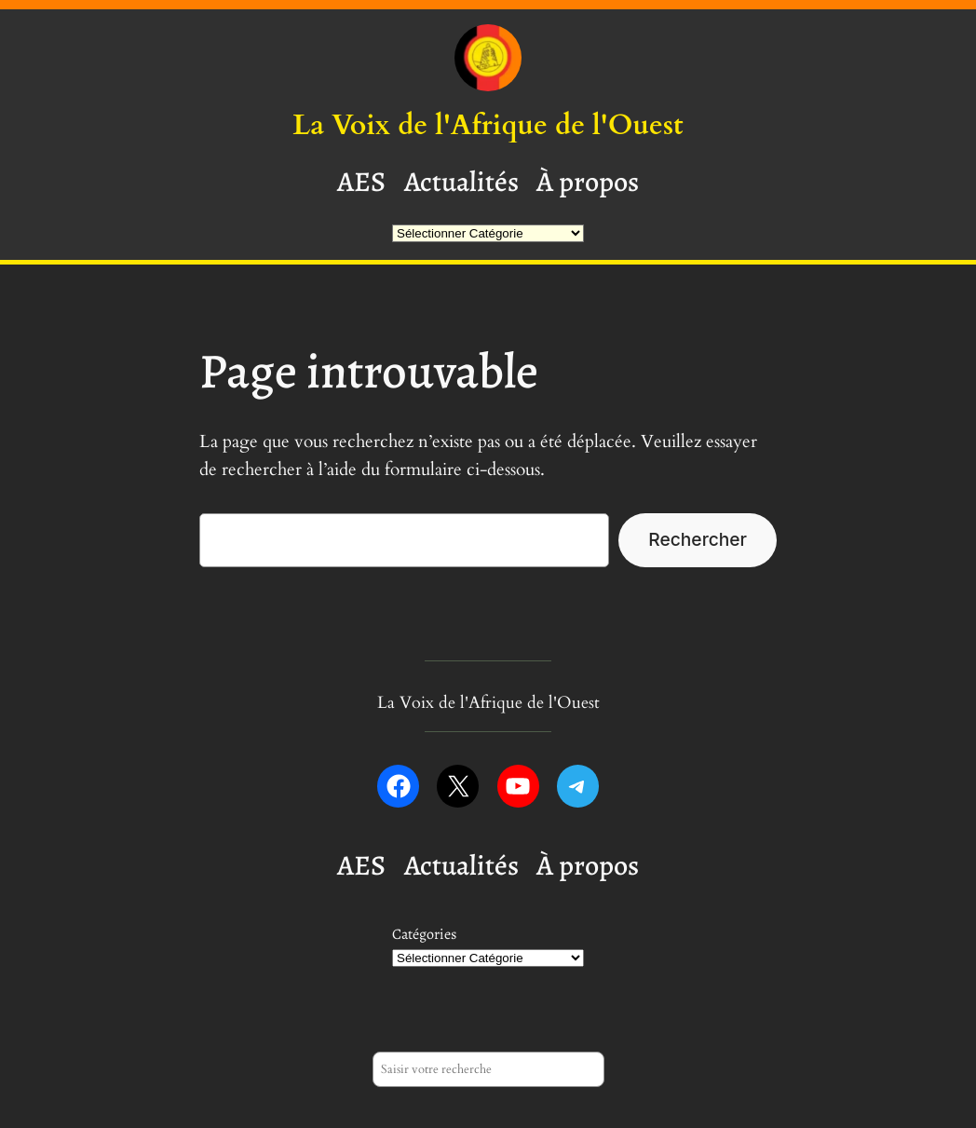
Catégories (424, 934)
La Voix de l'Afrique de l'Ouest (487, 125)
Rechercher (697, 539)
